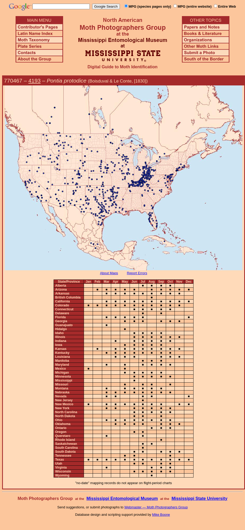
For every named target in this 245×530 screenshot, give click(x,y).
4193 (35, 81)
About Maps (109, 273)
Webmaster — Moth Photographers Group (156, 507)
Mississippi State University (200, 498)
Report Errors (137, 273)
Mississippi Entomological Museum (122, 498)
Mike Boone (161, 515)
